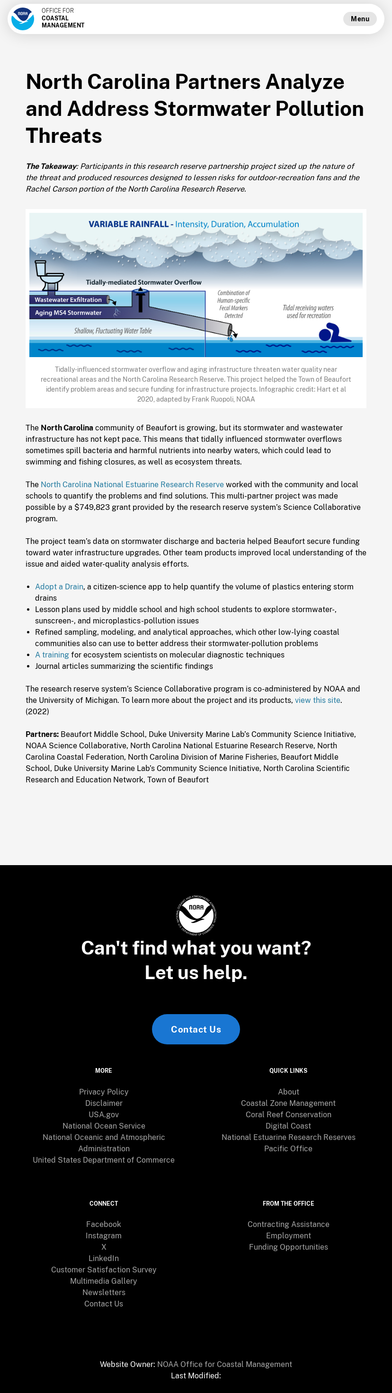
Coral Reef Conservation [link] (288, 1114)
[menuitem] (103, 1092)
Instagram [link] (104, 1235)
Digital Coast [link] (288, 1125)
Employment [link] (288, 1235)
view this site (317, 700)
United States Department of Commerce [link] (104, 1160)
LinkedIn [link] (104, 1258)
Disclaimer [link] (104, 1103)
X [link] (104, 1247)
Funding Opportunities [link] (288, 1247)
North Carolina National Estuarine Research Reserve (132, 484)
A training (52, 654)
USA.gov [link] (104, 1114)
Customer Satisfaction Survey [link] (104, 1269)
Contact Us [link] (196, 1029)
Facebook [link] (103, 1224)
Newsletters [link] (103, 1292)
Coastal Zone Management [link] (288, 1103)
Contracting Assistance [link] (289, 1224)
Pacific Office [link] (288, 1148)
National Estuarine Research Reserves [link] (289, 1137)
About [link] (288, 1091)
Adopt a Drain (59, 586)
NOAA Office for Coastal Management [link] (224, 1364)
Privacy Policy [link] (104, 1091)
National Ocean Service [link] (103, 1125)
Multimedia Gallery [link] (103, 1281)
